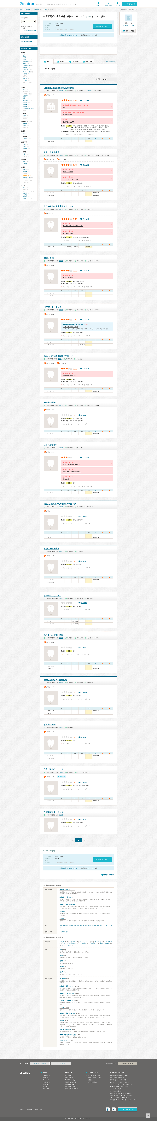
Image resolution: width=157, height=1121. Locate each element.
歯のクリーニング (85, 942)
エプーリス (106, 925)
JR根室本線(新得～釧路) (29, 30)
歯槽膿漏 (65, 925)
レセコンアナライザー (116, 1088)
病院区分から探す (70, 1086)
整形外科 (25, 102)
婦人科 (24, 146)
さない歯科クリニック (60, 504)
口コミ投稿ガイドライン (95, 1075)
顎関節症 (93, 943)
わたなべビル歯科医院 (53, 635)
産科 (24, 144)
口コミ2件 (86, 165)
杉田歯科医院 (49, 724)
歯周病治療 (109, 942)
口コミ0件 (84, 415)
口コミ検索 (46, 1080)
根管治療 (62, 1020)
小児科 (24, 154)
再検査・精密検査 (105, 943)
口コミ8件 (86, 100)
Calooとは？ (46, 1075)
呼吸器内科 (26, 57)
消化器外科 (26, 96)
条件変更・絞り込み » (102, 26)
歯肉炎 (71, 925)
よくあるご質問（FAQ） (95, 1077)
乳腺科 (24, 98)
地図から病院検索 (108, 875)
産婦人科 (25, 148)
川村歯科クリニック (52, 307)
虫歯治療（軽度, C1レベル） (67, 889)
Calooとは (98, 5)
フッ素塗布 (63, 911)
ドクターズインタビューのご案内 (119, 1082)
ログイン (118, 5)
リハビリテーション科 (29, 108)
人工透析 (25, 80)
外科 (24, 89)
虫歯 (61, 925)
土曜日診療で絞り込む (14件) (68, 35)
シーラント (63, 918)
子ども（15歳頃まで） (70, 943)
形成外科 (25, 104)
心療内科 (25, 164)
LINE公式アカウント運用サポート (119, 1097)
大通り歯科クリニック (58, 356)
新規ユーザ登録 (108, 5)
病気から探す (69, 1075)
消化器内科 (26, 61)
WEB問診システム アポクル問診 (119, 1086)
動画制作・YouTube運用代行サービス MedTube (123, 1100)
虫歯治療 (62, 942)
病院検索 (36, 9)
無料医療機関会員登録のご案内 (119, 1075)
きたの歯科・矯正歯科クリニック (58, 206)
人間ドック (26, 198)
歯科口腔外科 (26, 177)
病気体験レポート (48, 1082)
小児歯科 (44, 9)
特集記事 (45, 1084)
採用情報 (29, 1109)
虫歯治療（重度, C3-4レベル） (68, 904)
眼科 (24, 133)
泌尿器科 (25, 123)
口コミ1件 (86, 270)
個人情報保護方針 (93, 1082)
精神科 (24, 161)
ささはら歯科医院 (51, 152)
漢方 (24, 187)
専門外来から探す (70, 1084)
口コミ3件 (86, 457)
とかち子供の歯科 (51, 549)
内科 (24, 55)
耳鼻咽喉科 (26, 138)
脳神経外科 (26, 100)
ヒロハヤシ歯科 (50, 445)
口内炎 (61, 972)
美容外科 (25, 106)
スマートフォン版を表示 (127, 1109)
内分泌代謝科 (26, 65)
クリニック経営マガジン (117, 1091)
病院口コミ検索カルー (26, 9)
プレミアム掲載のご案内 (117, 1077)
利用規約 (90, 1080)
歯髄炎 (82, 925)
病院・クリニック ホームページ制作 (120, 1093)
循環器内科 (26, 59)
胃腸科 (24, 63)
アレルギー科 (26, 72)
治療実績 (89, 90)
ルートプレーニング (65, 1040)
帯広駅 (61, 90)
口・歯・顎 (98, 942)
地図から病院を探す (26, 41)
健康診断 (25, 196)
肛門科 (24, 125)
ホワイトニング (66, 945)
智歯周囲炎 (88, 925)
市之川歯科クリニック (53, 769)
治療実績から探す (70, 1080)
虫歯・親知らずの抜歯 (66, 1029)
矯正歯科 (25, 171)
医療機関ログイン (127, 1063)
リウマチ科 (26, 69)
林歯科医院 (49, 258)
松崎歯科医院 (49, 402)
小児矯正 (83, 943)
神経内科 (25, 74)
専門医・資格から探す (71, 1082)
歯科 (24, 169)
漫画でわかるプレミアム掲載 (118, 1080)
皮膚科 (24, 116)
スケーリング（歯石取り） (67, 1000)
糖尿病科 (25, 67)
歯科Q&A (45, 1086)
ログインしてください (128, 25)
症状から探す (69, 1077)
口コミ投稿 (46, 1088)
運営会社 (22, 1109)
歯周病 (94, 925)
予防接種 (25, 194)
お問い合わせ (39, 1109)
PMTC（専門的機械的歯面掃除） (68, 1035)
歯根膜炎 (99, 925)
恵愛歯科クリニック (52, 596)
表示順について (110, 61)
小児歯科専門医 (64, 931)
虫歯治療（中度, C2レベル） (67, 897)
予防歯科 (72, 942)
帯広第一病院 (59, 88)
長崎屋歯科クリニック (53, 812)
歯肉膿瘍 (76, 925)
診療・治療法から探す (71, 1088)
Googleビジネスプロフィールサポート (121, 1095)
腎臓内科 (25, 78)
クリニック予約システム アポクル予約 (121, 1084)
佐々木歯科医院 (55, 680)
